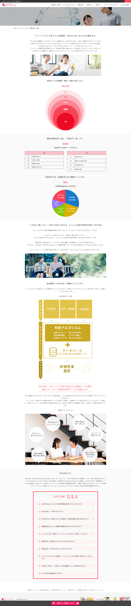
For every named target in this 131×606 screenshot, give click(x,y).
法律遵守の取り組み (82, 590)
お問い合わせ (92, 590)
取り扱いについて (58, 590)
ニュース (35, 590)
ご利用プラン (89, 5)
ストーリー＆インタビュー (111, 5)
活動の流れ (81, 5)
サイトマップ (100, 590)
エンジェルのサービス (69, 5)
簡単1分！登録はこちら (65, 603)
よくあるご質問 (125, 5)
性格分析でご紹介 (56, 5)
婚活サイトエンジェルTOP (21, 28)
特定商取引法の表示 (44, 590)
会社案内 (29, 590)
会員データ (98, 5)
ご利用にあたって (71, 590)
